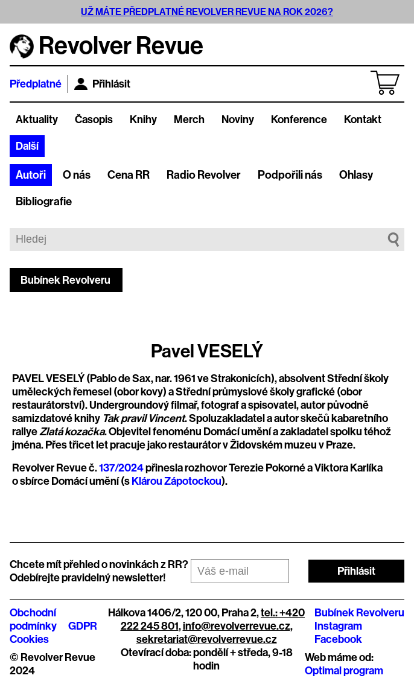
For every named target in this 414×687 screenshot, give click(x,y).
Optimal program (344, 670)
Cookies (29, 639)
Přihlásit (102, 84)
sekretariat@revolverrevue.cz (206, 639)
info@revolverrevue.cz (236, 626)
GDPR (82, 626)
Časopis (94, 119)
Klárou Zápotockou (176, 481)
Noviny (237, 119)
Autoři (31, 175)
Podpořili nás (290, 175)
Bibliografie (44, 201)
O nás (77, 175)
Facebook (338, 639)
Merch (189, 119)
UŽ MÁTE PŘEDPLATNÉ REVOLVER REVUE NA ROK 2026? (207, 12)
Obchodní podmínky (33, 619)
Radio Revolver (204, 175)
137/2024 (121, 468)
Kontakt (362, 119)
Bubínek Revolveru (65, 280)
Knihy (143, 119)
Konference (299, 119)
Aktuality (37, 119)
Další (27, 146)
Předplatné (36, 84)
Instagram (338, 626)
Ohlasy (356, 175)
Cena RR (128, 175)
